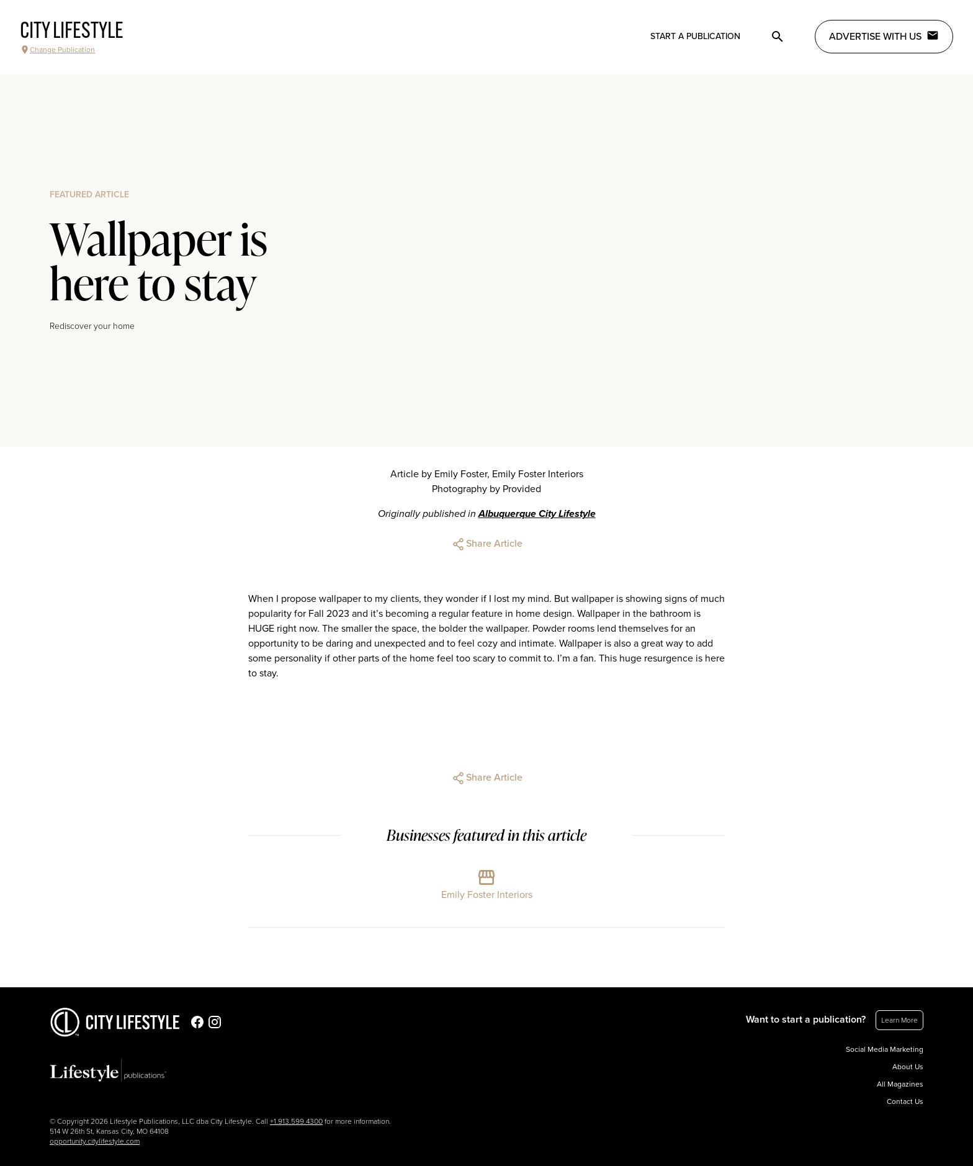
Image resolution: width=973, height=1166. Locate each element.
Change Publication (57, 50)
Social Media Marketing (884, 1049)
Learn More (899, 1020)
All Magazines (900, 1084)
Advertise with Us (884, 36)
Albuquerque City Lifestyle (537, 514)
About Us (907, 1066)
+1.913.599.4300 (296, 1121)
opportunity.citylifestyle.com (95, 1141)
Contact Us (905, 1101)
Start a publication (695, 36)
